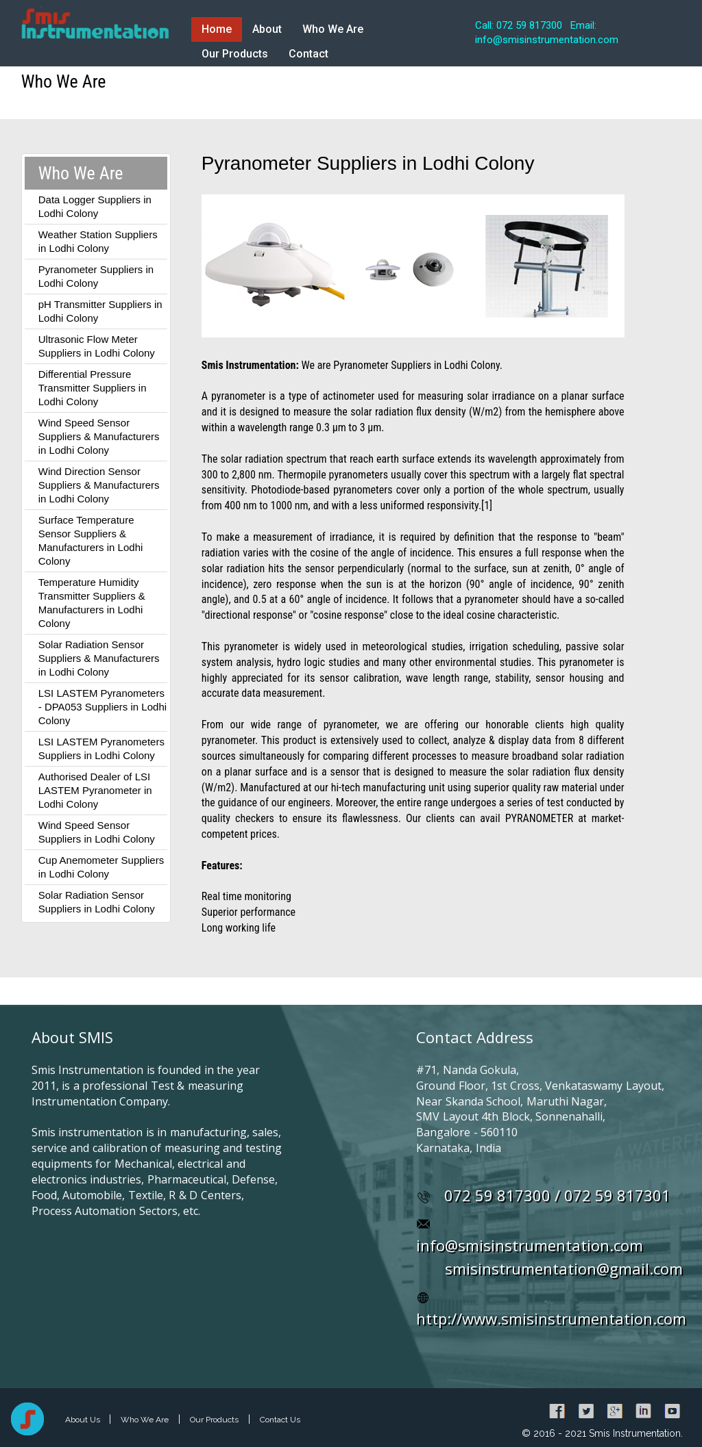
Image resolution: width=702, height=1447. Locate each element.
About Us (83, 1419)
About (267, 29)
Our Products (235, 53)
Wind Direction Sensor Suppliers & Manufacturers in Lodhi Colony (99, 484)
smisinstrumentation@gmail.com (564, 1268)
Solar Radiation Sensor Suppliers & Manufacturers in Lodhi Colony (99, 658)
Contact (308, 53)
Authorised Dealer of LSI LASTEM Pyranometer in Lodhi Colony (95, 790)
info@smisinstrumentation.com (529, 1245)
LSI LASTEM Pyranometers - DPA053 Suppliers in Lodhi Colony (102, 706)
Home (217, 29)
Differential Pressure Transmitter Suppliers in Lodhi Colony (92, 387)
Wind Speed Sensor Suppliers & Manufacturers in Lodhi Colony (99, 436)
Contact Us (280, 1419)
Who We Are (332, 29)
